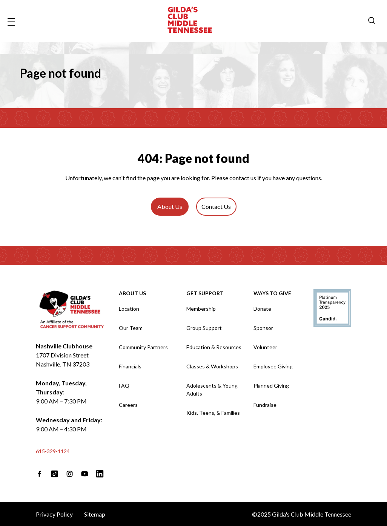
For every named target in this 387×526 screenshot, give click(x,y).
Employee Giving (273, 366)
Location (129, 308)
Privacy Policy (54, 514)
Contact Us (216, 206)
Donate (262, 308)
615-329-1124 (53, 451)
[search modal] (371, 21)
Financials (130, 366)
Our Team (131, 328)
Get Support (205, 293)
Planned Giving (271, 385)
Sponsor (263, 328)
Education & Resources (213, 347)
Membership (201, 308)
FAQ (124, 385)
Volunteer (265, 347)
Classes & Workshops (212, 366)
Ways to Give (272, 293)
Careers (128, 405)
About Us (169, 206)
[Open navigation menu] (11, 21)
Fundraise (264, 405)
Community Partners (143, 347)
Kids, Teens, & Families (213, 412)
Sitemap (94, 514)
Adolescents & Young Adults (212, 389)
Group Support (204, 328)
